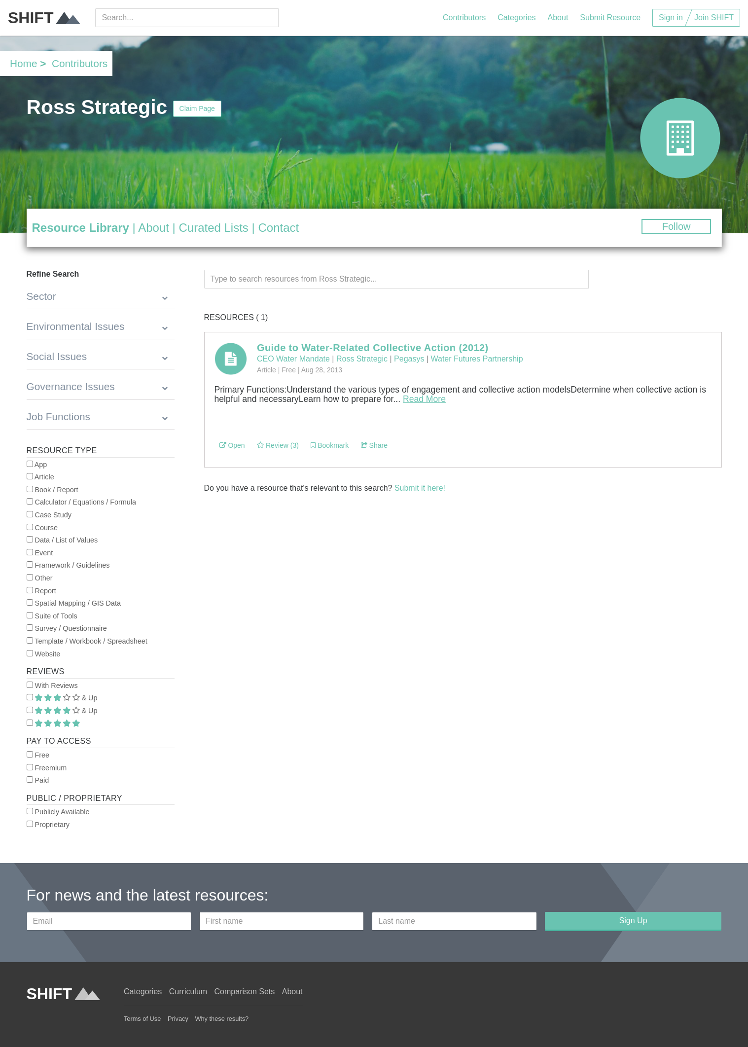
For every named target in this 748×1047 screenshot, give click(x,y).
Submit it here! (419, 488)
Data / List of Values (62, 540)
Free (38, 755)
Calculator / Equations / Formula (82, 502)
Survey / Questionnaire (67, 628)
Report (41, 591)
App (37, 465)
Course (42, 528)
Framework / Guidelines (68, 565)
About (558, 17)
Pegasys (409, 359)
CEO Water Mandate (293, 359)
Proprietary (48, 825)
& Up (62, 698)
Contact (278, 227)
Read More (424, 399)
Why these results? (222, 1018)
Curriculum (188, 991)
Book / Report (52, 490)
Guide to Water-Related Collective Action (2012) (373, 347)
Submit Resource (610, 17)
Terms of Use (142, 1018)
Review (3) (278, 445)
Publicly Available (58, 812)
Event (40, 553)
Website (44, 654)
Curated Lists (213, 227)
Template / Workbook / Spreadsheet (87, 641)
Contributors (464, 17)
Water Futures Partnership (477, 359)
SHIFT (44, 18)
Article (40, 477)
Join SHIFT (714, 17)
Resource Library (80, 227)
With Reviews (52, 685)
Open (232, 445)
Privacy (178, 1018)
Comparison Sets (244, 991)
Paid (38, 780)
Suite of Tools (52, 616)
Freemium (47, 768)
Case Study (49, 515)
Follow (676, 226)
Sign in (671, 17)
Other (40, 578)
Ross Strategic (362, 359)
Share (374, 445)
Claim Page (197, 108)
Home (23, 63)
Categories (516, 17)
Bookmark (330, 445)
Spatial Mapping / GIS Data (74, 603)
